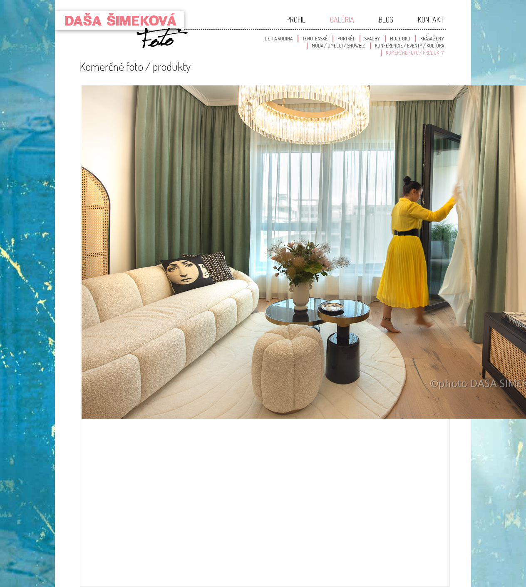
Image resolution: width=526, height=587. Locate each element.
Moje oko (400, 38)
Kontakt (431, 19)
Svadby (372, 38)
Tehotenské (315, 38)
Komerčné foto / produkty (415, 53)
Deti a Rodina (279, 38)
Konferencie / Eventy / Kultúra (409, 45)
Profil (295, 19)
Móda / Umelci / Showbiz (338, 45)
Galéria (342, 19)
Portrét (346, 38)
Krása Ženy (432, 38)
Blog (386, 19)
